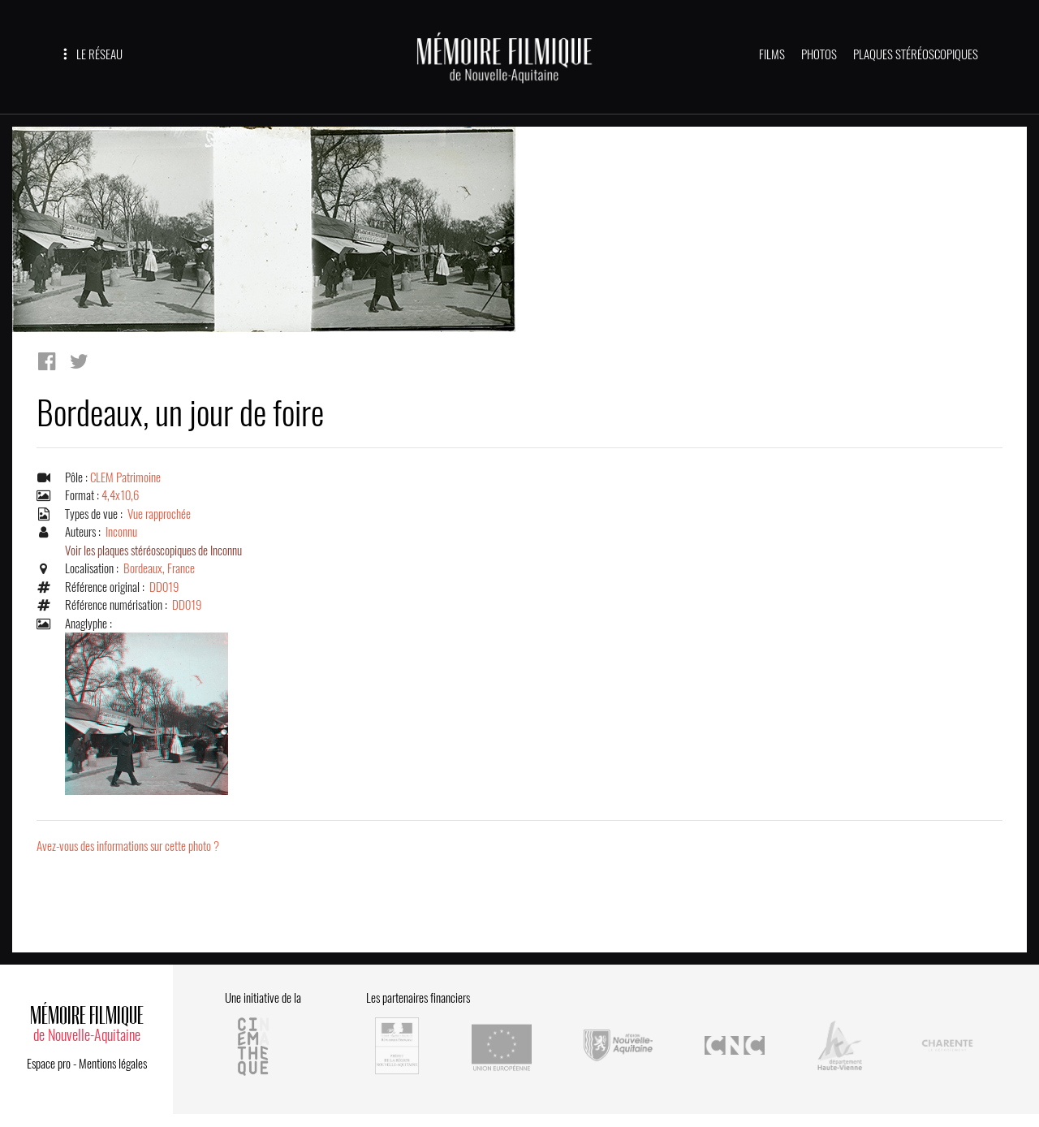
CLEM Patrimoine (125, 477)
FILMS (772, 54)
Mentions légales (113, 1064)
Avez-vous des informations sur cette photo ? (128, 846)
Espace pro (49, 1064)
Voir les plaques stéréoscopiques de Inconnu (153, 550)
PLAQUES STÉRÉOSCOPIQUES (915, 54)
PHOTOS (819, 54)
